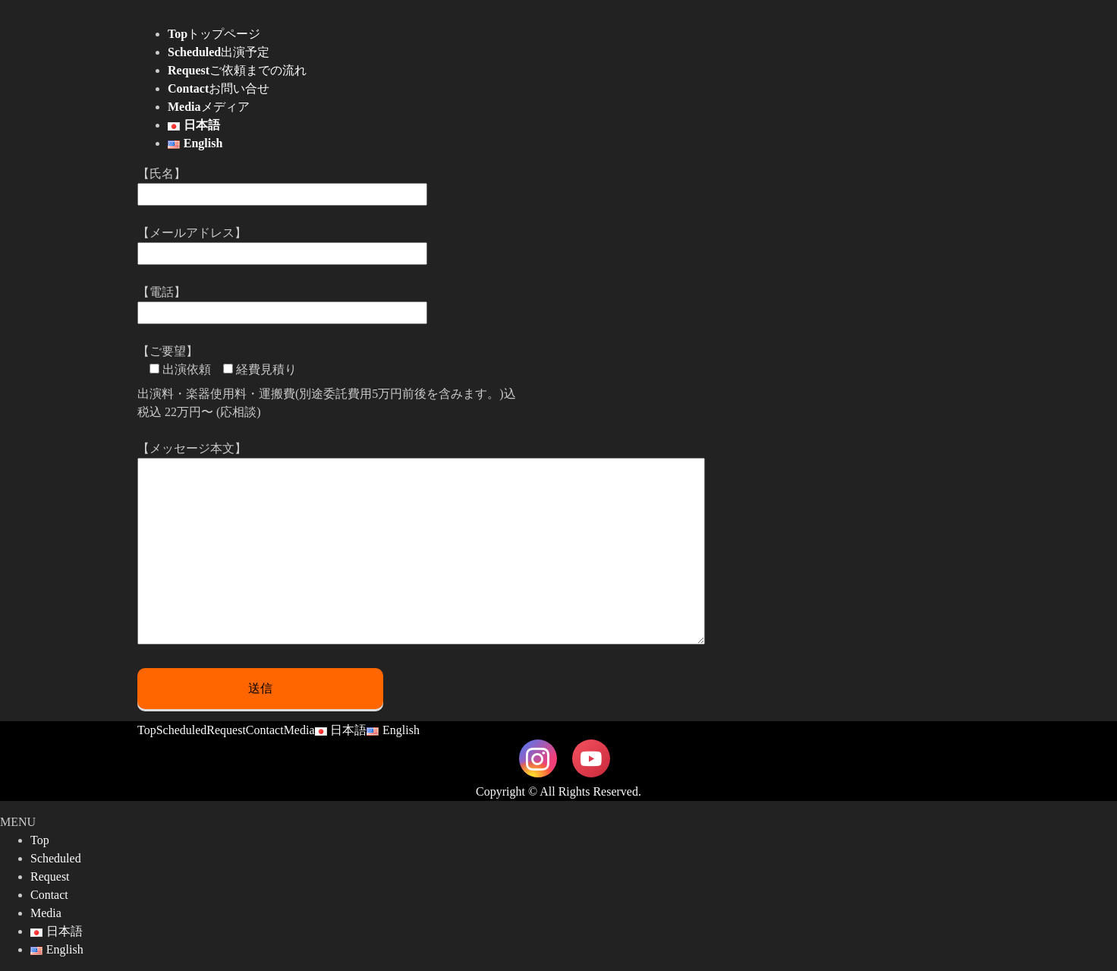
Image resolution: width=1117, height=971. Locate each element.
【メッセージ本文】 (421, 544)
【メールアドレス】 (282, 243)
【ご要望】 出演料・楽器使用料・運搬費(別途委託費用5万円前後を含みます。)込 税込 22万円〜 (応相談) (326, 381)
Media (299, 730)
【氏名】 (282, 183)
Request (226, 730)
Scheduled (181, 730)
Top (146, 730)
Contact (265, 730)
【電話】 (282, 302)
